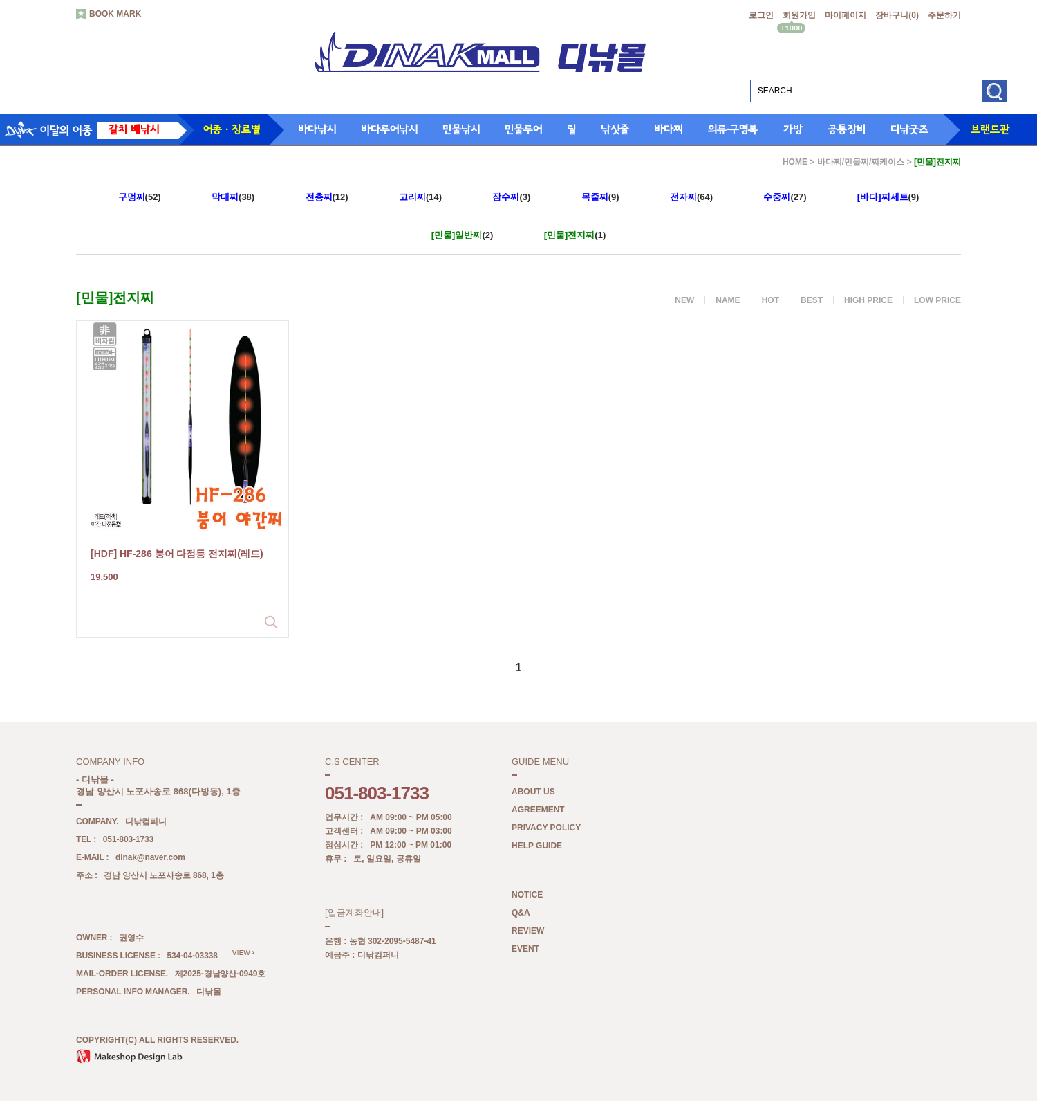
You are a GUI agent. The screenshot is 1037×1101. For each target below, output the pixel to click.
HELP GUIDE (537, 846)
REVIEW (528, 931)
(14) (420, 197)
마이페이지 (845, 15)
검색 (994, 95)
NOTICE (527, 895)
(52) (139, 197)
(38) (233, 197)
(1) (575, 235)
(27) (784, 197)
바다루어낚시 (389, 129)
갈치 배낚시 (134, 129)
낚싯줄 (615, 129)
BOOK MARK (108, 14)
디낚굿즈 (909, 129)
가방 (793, 129)
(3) (511, 197)
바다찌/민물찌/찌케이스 (861, 162)
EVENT (525, 949)
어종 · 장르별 (231, 129)
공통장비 (847, 129)
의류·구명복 (733, 129)
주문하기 (944, 15)
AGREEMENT (538, 810)
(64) (691, 197)
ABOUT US (533, 792)
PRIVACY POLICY (546, 828)
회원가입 (799, 15)
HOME (795, 162)
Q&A (521, 913)
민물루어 (523, 129)
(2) (462, 235)
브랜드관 (990, 129)
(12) (327, 197)
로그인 (761, 15)
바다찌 (668, 129)
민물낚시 (461, 129)
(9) (600, 197)
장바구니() (897, 15)
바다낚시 (317, 129)
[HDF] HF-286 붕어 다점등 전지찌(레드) (177, 553)
